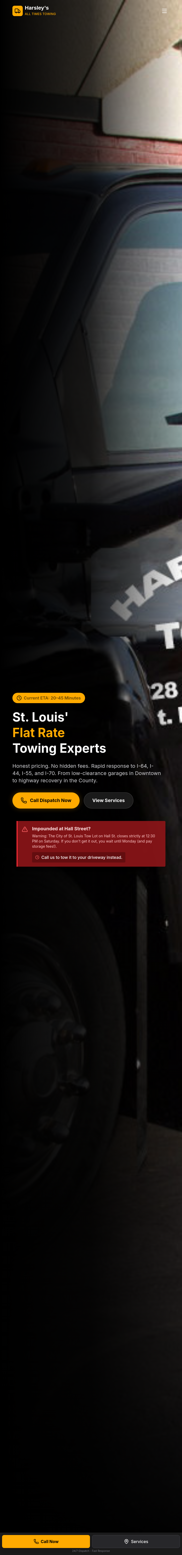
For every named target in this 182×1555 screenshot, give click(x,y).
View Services (108, 800)
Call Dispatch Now (46, 800)
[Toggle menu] (164, 11)
